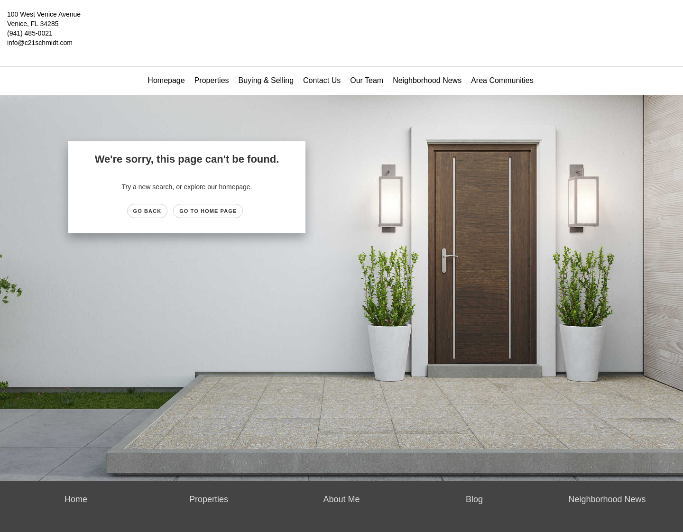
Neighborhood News (427, 80)
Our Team (366, 80)
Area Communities (502, 80)
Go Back (147, 211)
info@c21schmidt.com (40, 42)
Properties (211, 80)
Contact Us (322, 80)
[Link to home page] (341, 21)
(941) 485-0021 (30, 33)
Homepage (166, 80)
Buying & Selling (266, 80)
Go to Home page (208, 211)
